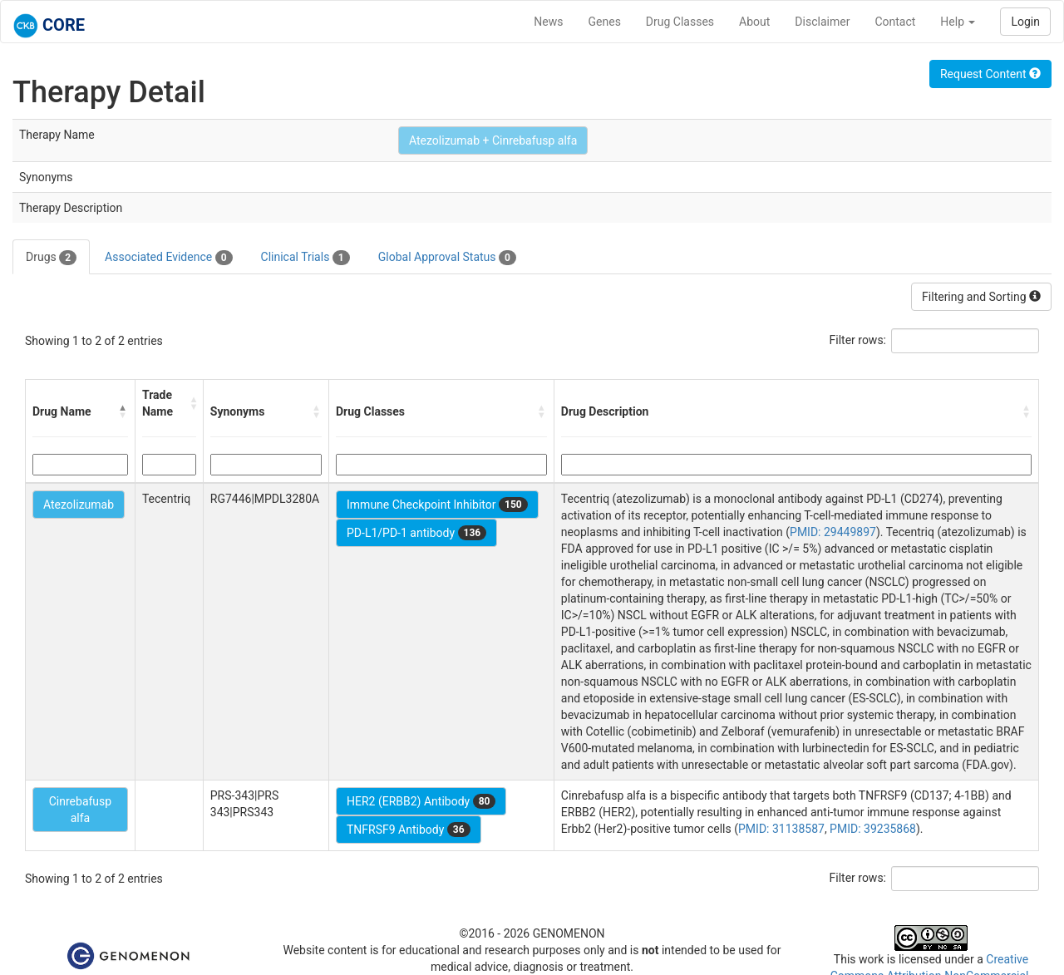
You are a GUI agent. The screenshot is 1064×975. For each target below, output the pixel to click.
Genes (605, 21)
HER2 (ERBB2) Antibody (421, 801)
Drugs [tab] (51, 257)
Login (1025, 21)
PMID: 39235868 (873, 828)
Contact (894, 21)
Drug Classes (680, 21)
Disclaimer (822, 21)
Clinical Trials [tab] (305, 257)
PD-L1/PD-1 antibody (416, 532)
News (548, 21)
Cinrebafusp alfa (80, 810)
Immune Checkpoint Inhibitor (437, 504)
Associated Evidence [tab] (168, 257)
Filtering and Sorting (981, 296)
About (754, 21)
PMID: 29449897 (833, 532)
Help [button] (957, 21)
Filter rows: (858, 340)
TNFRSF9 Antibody (408, 829)
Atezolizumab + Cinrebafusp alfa (493, 140)
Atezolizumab (78, 504)
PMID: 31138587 (781, 828)
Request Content (990, 74)
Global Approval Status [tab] (447, 257)
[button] (123, 411)
